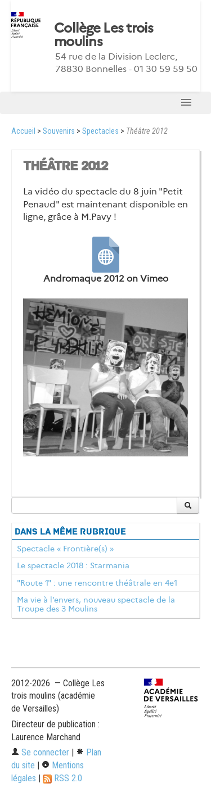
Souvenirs (59, 131)
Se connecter (40, 752)
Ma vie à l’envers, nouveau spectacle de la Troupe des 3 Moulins (96, 604)
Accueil (23, 131)
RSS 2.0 (62, 778)
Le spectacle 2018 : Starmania (73, 565)
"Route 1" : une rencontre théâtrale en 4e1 (97, 583)
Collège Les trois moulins (104, 35)
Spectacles (100, 131)
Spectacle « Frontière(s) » (65, 549)
